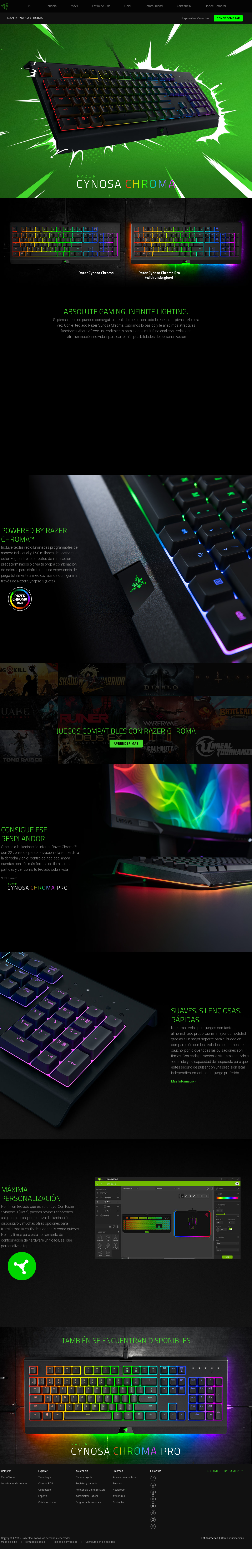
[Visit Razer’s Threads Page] (153, 1492)
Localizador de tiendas (14, 1483)
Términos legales (35, 1541)
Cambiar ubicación (233, 1538)
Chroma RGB (45, 1483)
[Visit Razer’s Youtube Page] (153, 1506)
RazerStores (8, 1477)
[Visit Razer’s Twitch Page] (153, 1520)
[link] (4, 6)
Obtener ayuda (84, 1477)
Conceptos (44, 1489)
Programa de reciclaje (88, 1502)
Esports (42, 1496)
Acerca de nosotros (124, 1477)
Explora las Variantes (196, 18)
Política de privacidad (65, 1541)
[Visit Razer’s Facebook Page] (153, 1478)
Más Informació (182, 1081)
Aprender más (126, 743)
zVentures (119, 1496)
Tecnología (44, 1477)
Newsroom (119, 1489)
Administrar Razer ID (88, 1496)
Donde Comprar (228, 18)
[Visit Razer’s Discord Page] (153, 1526)
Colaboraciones (47, 1502)
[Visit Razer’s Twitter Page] (153, 1499)
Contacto (118, 1502)
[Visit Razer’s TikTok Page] (153, 1513)
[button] (247, 6)
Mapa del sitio (9, 1541)
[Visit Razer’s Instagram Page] (153, 1485)
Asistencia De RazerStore (90, 1489)
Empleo (117, 1483)
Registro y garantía (86, 1483)
